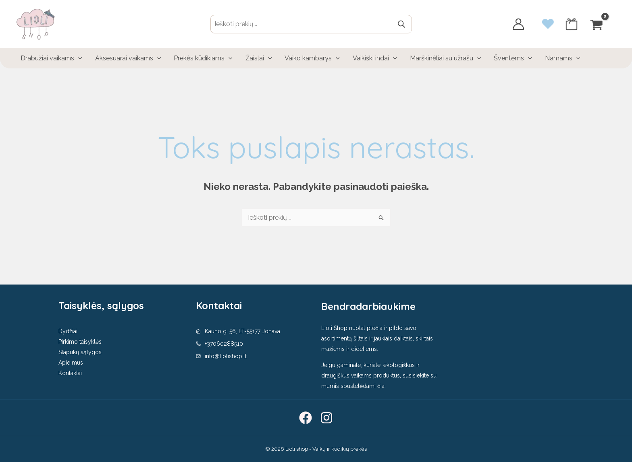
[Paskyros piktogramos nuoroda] (518, 24)
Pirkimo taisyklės (80, 341)
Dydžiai (67, 331)
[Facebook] (305, 417)
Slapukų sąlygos (80, 352)
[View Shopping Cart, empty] (597, 24)
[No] (622, 450)
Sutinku (481, 449)
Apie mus (70, 362)
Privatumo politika (523, 449)
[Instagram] (326, 417)
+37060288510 (224, 343)
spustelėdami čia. (363, 386)
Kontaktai (70, 373)
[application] (78, 58)
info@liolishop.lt (226, 356)
